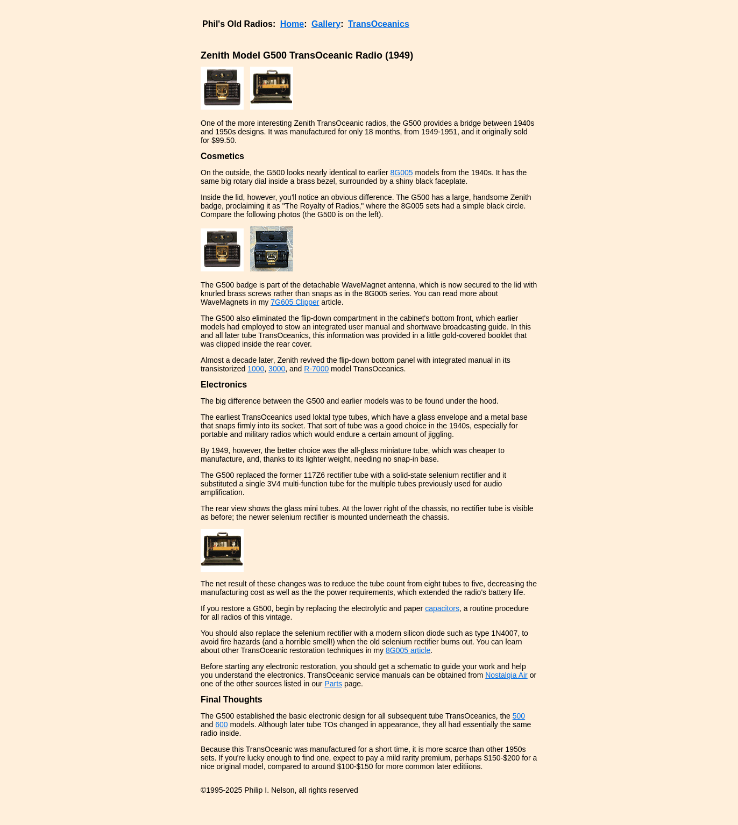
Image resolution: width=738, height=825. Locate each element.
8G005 (402, 172)
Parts (333, 683)
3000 (276, 368)
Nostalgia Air (506, 675)
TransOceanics (378, 23)
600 (221, 724)
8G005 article (408, 650)
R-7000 (316, 368)
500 (519, 716)
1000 (255, 368)
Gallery (325, 23)
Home (292, 23)
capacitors (442, 608)
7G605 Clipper (295, 302)
